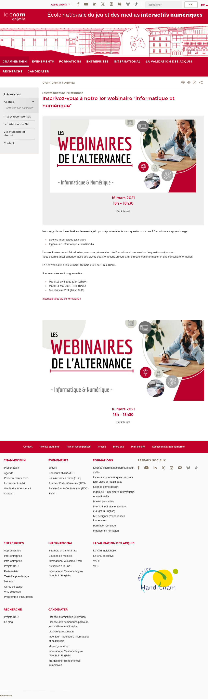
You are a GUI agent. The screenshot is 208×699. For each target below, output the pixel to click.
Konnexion (6, 695)
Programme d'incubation (18, 596)
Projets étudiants (50, 446)
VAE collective (12, 591)
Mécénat (9, 581)
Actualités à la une (59, 565)
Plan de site (138, 446)
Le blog (8, 621)
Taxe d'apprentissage (16, 576)
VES (96, 565)
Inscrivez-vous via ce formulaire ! (61, 298)
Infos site (118, 446)
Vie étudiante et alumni (14, 133)
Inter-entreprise (13, 555)
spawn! (53, 467)
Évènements (58, 460)
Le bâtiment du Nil (16, 124)
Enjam (52, 493)
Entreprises (14, 543)
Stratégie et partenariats (63, 550)
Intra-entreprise (13, 560)
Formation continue (104, 525)
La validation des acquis (113, 543)
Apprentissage (12, 550)
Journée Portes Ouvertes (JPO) (67, 483)
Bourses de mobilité (60, 555)
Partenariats (11, 571)
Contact (9, 143)
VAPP (96, 560)
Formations (103, 460)
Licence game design (105, 486)
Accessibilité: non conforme (168, 446)
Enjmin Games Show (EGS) (65, 478)
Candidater (58, 609)
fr (203, 5)
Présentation (12, 94)
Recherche (13, 609)
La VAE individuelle (104, 550)
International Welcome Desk (65, 560)
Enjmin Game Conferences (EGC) (69, 488)
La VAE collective (103, 555)
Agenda (69, 82)
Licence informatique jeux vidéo (67, 616)
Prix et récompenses (17, 116)
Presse (102, 446)
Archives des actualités (19, 107)
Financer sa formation (106, 530)
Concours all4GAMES (61, 473)
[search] (163, 4)
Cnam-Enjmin (51, 82)
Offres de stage (13, 586)
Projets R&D (11, 565)
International (60, 543)
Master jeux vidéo (103, 501)
